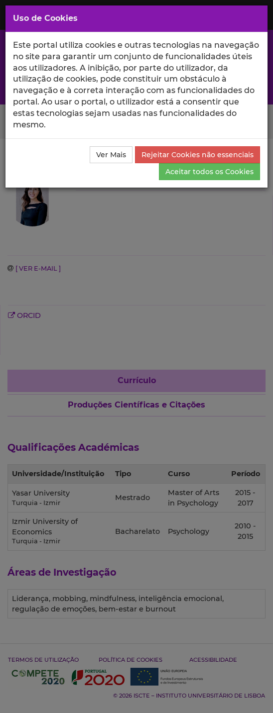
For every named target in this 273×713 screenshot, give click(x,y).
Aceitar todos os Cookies (209, 171)
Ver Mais (111, 154)
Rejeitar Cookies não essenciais (197, 154)
